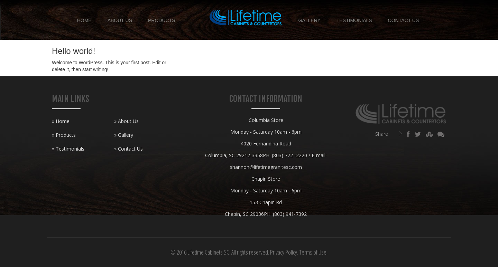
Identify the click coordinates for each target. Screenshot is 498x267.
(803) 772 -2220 (289, 155)
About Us (120, 20)
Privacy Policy (283, 252)
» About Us (126, 121)
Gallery (309, 20)
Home (84, 20)
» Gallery (123, 135)
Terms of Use (312, 252)
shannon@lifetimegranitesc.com (266, 167)
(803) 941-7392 (290, 214)
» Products (64, 135)
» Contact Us (128, 148)
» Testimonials (68, 148)
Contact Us (403, 20)
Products (161, 20)
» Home (61, 121)
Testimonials (354, 20)
